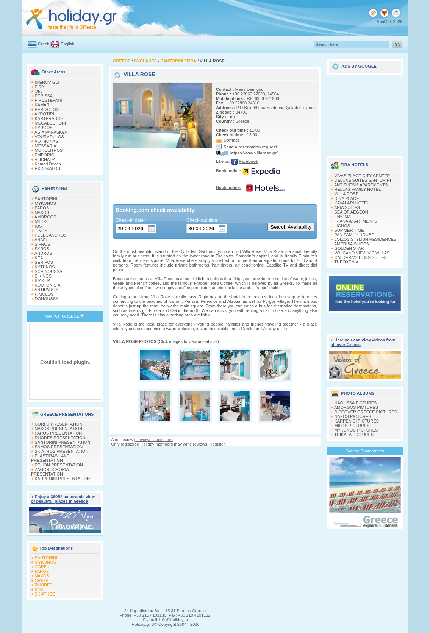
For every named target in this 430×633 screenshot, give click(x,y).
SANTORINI (46, 198)
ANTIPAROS (46, 289)
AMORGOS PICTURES (356, 407)
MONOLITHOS (49, 150)
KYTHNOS (45, 267)
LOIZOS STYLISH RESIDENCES (366, 239)
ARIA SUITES (347, 207)
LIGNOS (342, 225)
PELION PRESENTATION (59, 465)
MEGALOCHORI (50, 123)
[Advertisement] (365, 113)
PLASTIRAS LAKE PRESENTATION (50, 458)
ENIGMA (343, 216)
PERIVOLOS (47, 109)
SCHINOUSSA (49, 271)
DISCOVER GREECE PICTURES (366, 412)
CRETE (42, 580)
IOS (38, 226)
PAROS (42, 208)
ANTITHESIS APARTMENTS (361, 184)
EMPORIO (45, 155)
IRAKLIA (43, 280)
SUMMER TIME (349, 230)
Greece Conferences (365, 451)
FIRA (39, 86)
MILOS (41, 221)
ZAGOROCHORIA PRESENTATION (50, 471)
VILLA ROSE (347, 194)
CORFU (42, 566)
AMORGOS (45, 217)
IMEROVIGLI (47, 82)
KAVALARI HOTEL (352, 203)
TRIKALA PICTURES (354, 434)
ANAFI (40, 239)
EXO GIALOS (47, 168)
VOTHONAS (46, 141)
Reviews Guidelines (154, 439)
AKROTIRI (44, 114)
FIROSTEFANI (48, 100)
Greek (43, 44)
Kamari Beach (48, 164)
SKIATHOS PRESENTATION (62, 451)
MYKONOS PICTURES (356, 430)
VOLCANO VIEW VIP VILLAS (362, 253)
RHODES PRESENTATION (60, 437)
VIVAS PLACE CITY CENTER (362, 175)
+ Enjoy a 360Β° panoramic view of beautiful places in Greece (63, 499)
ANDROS (43, 253)
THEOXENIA (346, 262)
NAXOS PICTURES (353, 416)
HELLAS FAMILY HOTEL (358, 189)
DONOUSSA (47, 298)
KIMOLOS (44, 294)
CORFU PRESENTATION (59, 424)
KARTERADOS (49, 118)
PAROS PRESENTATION (58, 433)
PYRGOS (44, 127)
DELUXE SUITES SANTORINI (363, 180)
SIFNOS (42, 244)
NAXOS (42, 212)
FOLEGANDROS (51, 235)
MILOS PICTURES (352, 425)
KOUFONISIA (48, 285)
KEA (39, 258)
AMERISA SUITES (351, 244)
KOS (39, 589)
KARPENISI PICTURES (357, 421)
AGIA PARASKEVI (51, 132)
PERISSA (44, 96)
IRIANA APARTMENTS (356, 221)
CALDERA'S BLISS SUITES (361, 257)
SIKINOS (43, 276)
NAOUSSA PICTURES (356, 403)
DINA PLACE (347, 198)
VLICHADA (45, 159)
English (67, 44)
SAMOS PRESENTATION (59, 446)
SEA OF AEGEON (351, 212)
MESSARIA (45, 145)
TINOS (40, 230)
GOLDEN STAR (349, 248)
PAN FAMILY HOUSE (354, 234)
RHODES (44, 585)
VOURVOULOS (49, 136)
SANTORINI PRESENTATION (63, 442)
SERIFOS (44, 262)
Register (217, 444)
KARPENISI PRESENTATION (62, 478)
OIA (38, 91)
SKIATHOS (45, 594)
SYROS (42, 248)
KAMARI (43, 105)
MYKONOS (45, 203)
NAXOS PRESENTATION (59, 428)
